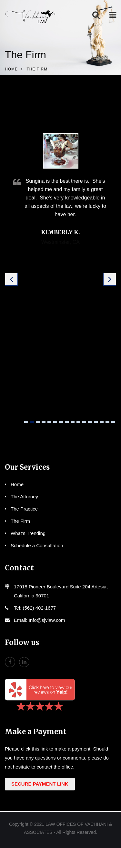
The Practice (24, 509)
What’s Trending (28, 533)
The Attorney (24, 496)
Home (11, 69)
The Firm (20, 521)
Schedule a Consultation (37, 545)
